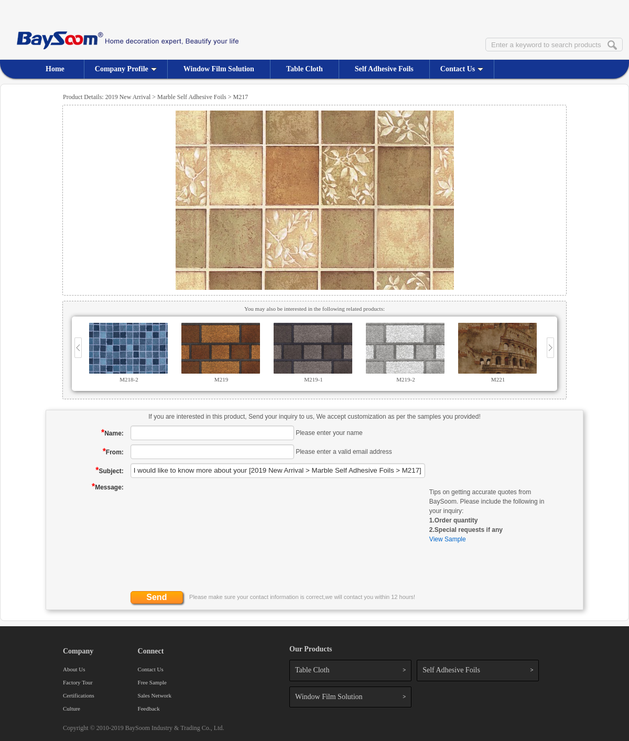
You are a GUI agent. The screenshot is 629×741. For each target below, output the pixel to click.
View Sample (447, 539)
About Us (74, 669)
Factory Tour (78, 682)
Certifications (78, 695)
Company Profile (126, 69)
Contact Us (462, 69)
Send (156, 597)
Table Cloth (304, 69)
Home (55, 69)
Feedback (149, 708)
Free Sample (152, 682)
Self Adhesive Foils (384, 69)
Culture (71, 708)
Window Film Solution (218, 69)
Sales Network (154, 695)
